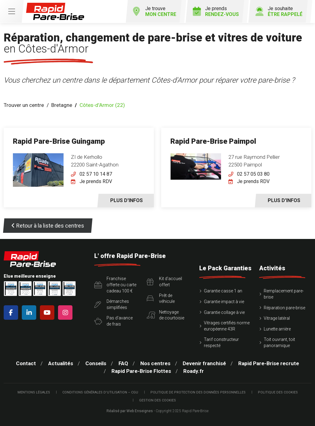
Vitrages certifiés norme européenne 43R (227, 325)
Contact (26, 363)
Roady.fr (193, 371)
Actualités (60, 363)
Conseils (95, 363)
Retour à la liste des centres (47, 225)
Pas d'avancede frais (113, 320)
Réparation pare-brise (284, 307)
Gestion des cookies (157, 400)
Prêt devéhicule (161, 298)
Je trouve (154, 11)
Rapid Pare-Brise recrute (268, 363)
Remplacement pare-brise (284, 293)
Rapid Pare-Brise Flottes (141, 371)
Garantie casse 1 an (223, 290)
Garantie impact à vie (224, 301)
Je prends (216, 11)
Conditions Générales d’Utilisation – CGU (100, 392)
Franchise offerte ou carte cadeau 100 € (115, 284)
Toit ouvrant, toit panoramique (279, 342)
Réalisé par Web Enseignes (130, 411)
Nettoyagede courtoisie (165, 315)
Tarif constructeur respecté (221, 342)
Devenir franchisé (204, 363)
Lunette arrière (277, 328)
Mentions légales (34, 392)
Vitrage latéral (277, 318)
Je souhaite (278, 11)
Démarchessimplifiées (111, 304)
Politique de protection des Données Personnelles (198, 392)
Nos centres (155, 363)
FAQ (123, 363)
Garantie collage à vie (224, 312)
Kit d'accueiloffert (164, 281)
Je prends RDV (96, 181)
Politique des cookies (278, 392)
